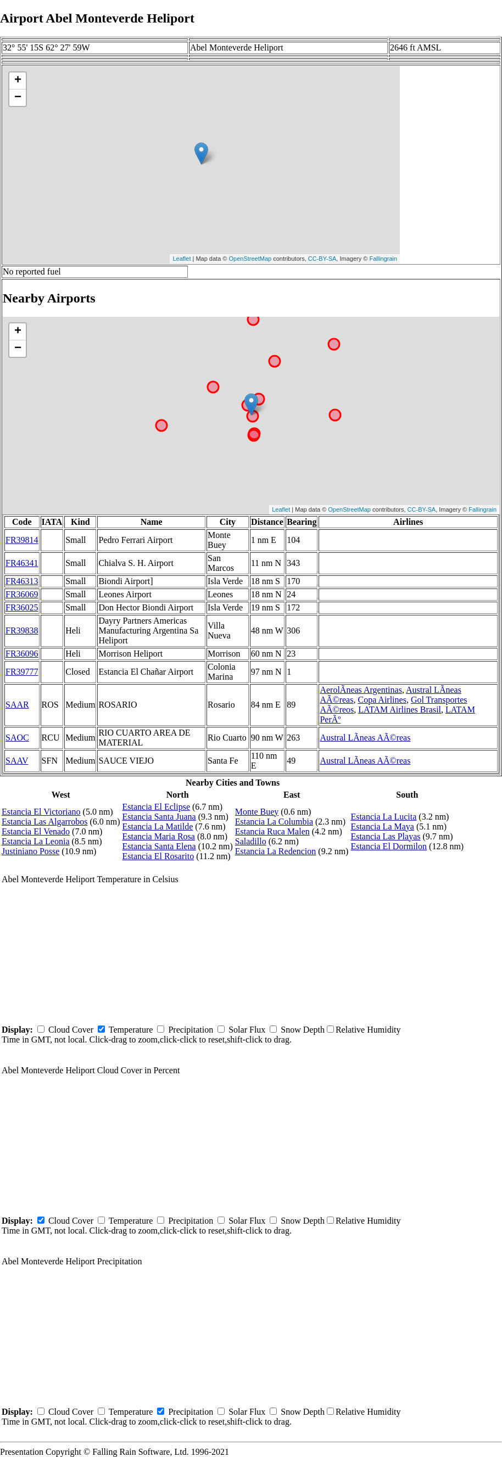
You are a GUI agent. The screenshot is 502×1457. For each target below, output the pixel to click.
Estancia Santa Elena (159, 846)
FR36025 (21, 607)
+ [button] (17, 80)
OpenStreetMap (250, 258)
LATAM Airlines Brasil (399, 709)
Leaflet (181, 258)
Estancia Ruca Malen (272, 831)
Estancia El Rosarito (158, 856)
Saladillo (250, 841)
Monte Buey (257, 811)
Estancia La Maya (382, 826)
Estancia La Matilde (157, 826)
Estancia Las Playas (385, 836)
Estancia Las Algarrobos (44, 821)
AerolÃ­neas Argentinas (360, 689)
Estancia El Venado (36, 831)
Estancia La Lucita (383, 816)
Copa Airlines (382, 699)
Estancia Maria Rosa (158, 836)
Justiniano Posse (30, 851)
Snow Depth (303, 1029)
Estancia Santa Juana (159, 816)
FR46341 (21, 563)
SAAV (17, 760)
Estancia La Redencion (275, 851)
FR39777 (21, 671)
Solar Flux (246, 1029)
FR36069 (21, 594)
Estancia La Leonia (36, 841)
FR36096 (21, 653)
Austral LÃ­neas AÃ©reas (365, 737)
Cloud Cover (70, 1029)
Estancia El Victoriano (41, 811)
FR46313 (21, 581)
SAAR (17, 704)
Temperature (131, 1029)
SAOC (17, 737)
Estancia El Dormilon (388, 846)
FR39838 (21, 630)
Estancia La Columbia (274, 821)
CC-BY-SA (322, 258)
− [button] (17, 97)
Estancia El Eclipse (156, 806)
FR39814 (21, 540)
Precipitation (190, 1029)
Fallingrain (383, 258)
